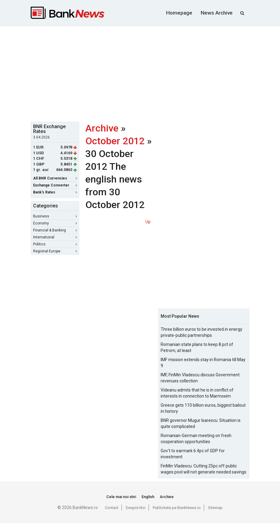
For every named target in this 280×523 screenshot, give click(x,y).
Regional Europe (55, 251)
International (55, 237)
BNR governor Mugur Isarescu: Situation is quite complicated (201, 423)
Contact (111, 507)
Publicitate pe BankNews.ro (177, 507)
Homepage (179, 13)
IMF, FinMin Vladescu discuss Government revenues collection (200, 377)
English (148, 496)
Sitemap (215, 507)
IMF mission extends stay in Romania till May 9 (203, 362)
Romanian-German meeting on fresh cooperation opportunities (196, 438)
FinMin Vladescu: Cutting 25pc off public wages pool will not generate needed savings (203, 468)
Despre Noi (135, 507)
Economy (55, 223)
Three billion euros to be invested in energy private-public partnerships (201, 332)
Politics (55, 244)
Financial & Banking (55, 230)
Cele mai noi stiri (121, 496)
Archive (101, 128)
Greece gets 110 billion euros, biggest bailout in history (203, 408)
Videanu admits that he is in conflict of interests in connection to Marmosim (197, 393)
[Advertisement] (155, 73)
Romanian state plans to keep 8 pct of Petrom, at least (197, 347)
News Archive (217, 13)
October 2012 (115, 141)
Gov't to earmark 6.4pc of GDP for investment (193, 453)
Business (55, 216)
